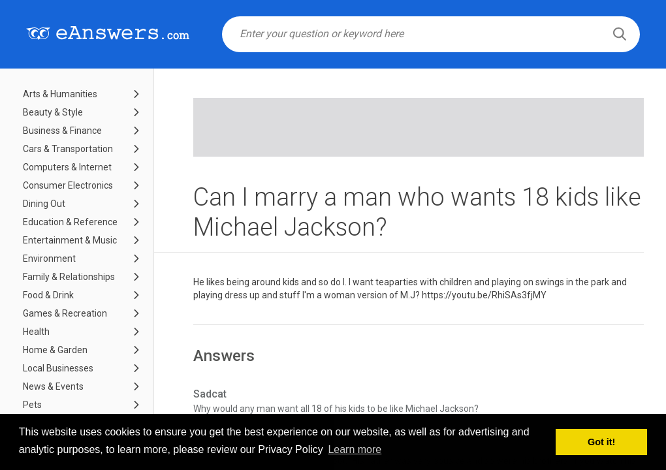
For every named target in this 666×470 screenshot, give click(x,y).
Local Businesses (58, 368)
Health (36, 331)
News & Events (53, 386)
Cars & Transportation (68, 149)
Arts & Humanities (60, 94)
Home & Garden (55, 350)
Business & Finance (62, 130)
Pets (32, 405)
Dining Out (44, 203)
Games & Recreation (65, 313)
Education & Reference (70, 222)
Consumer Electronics (68, 185)
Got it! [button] (601, 442)
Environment (49, 258)
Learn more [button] (354, 449)
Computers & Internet (67, 167)
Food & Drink (48, 295)
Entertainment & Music (70, 240)
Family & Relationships (69, 277)
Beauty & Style (53, 112)
